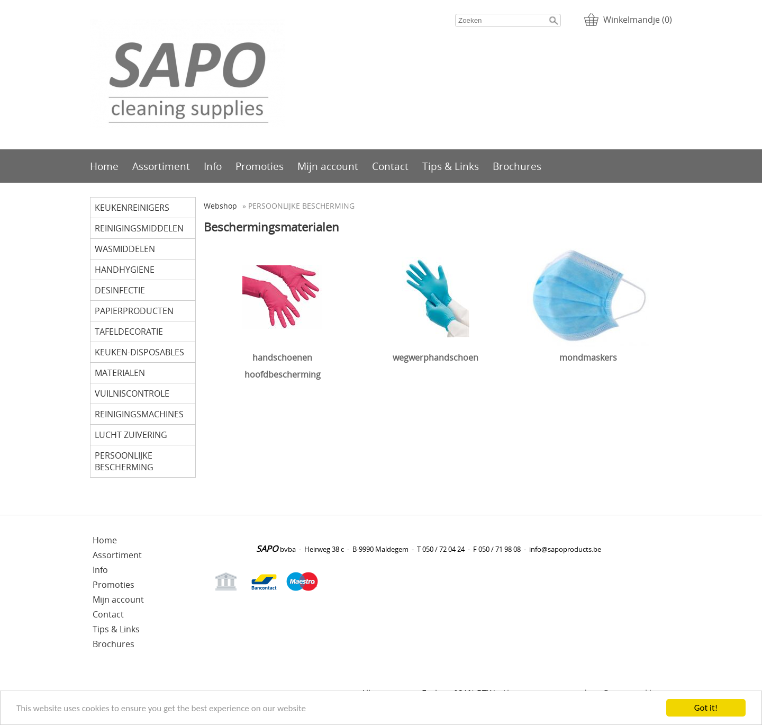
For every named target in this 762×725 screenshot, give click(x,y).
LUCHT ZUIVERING (131, 435)
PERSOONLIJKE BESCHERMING (124, 461)
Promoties (259, 166)
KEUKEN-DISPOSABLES (139, 352)
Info (213, 166)
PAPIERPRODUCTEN (134, 311)
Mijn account (327, 166)
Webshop (220, 206)
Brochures (517, 166)
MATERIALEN (120, 373)
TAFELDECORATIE (129, 331)
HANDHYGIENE (125, 269)
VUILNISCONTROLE (132, 393)
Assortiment (161, 166)
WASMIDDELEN (125, 249)
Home (104, 166)
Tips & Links (450, 166)
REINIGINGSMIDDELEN (139, 228)
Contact (390, 166)
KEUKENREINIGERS (132, 207)
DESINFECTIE (120, 290)
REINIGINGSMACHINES (139, 414)
